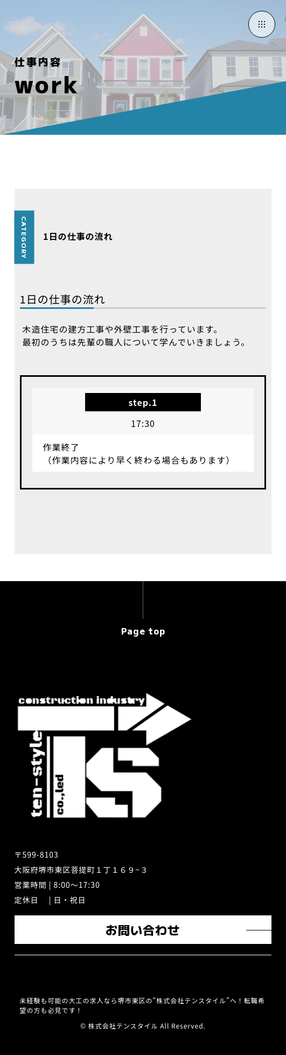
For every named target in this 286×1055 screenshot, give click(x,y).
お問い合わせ (143, 929)
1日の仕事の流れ (78, 236)
